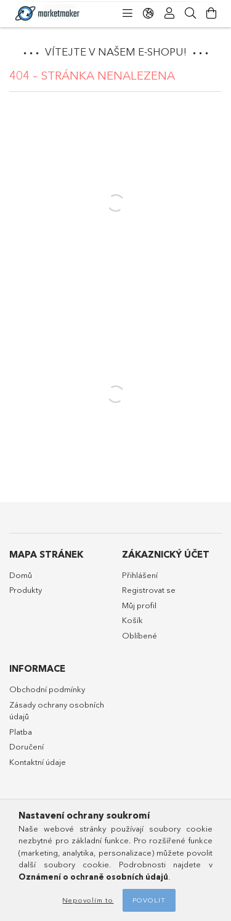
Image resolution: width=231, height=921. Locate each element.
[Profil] (169, 13)
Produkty (25, 590)
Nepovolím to (87, 900)
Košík (132, 620)
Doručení (26, 746)
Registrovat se (149, 590)
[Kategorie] (127, 13)
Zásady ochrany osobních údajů (56, 711)
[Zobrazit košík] (211, 13)
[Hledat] (190, 13)
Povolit (149, 900)
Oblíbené (139, 635)
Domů (20, 575)
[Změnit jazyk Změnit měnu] (148, 13)
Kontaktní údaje (37, 762)
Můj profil (139, 605)
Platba (20, 732)
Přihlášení (140, 575)
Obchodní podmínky (47, 689)
